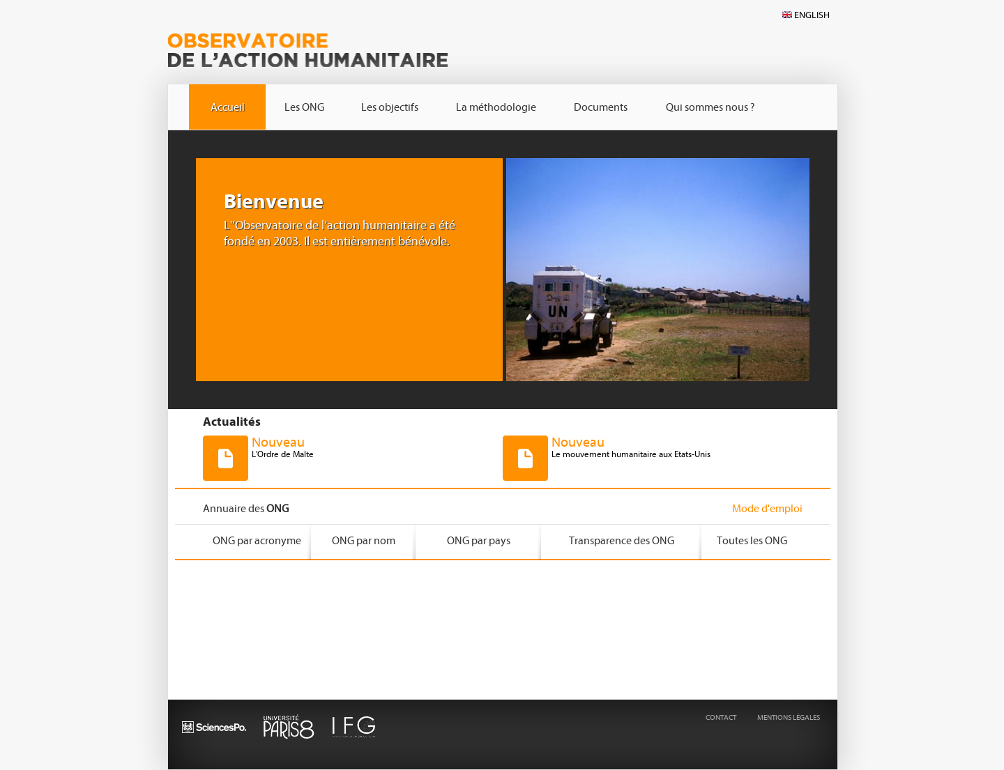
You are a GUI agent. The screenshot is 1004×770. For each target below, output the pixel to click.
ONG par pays (478, 540)
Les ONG (304, 107)
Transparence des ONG (621, 540)
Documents (601, 107)
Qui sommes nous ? (710, 107)
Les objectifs (389, 107)
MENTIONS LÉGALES (788, 717)
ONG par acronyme (257, 540)
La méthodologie (496, 107)
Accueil (228, 107)
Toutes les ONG (752, 540)
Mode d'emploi (767, 508)
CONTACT (721, 717)
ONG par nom (363, 540)
